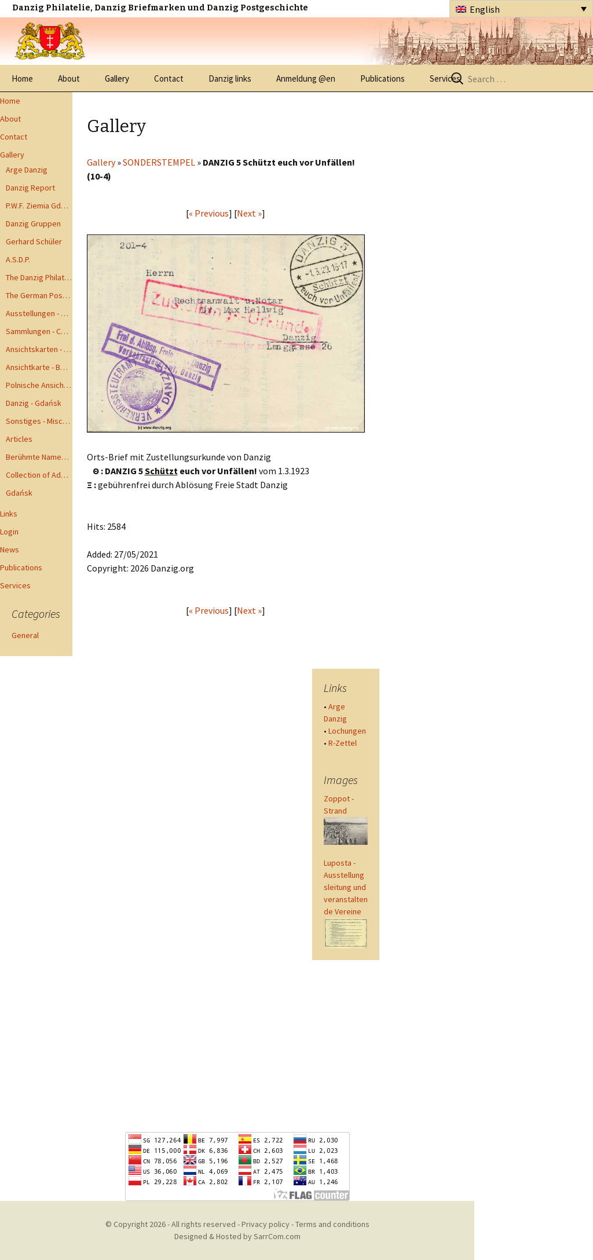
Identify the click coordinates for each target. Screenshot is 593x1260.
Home (22, 78)
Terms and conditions (332, 1224)
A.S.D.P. (18, 259)
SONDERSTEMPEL (159, 162)
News (9, 549)
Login (9, 531)
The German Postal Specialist (39, 295)
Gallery (117, 78)
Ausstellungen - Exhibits (39, 313)
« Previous (209, 213)
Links (8, 513)
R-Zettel (342, 743)
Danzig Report (30, 187)
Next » (249, 213)
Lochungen (347, 731)
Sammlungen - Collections (39, 331)
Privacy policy (265, 1224)
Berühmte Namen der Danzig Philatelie (39, 457)
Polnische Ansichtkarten (39, 385)
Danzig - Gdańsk (33, 403)
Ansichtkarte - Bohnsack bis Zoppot (39, 367)
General (25, 635)
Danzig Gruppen (33, 223)
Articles (19, 439)
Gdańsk (19, 493)
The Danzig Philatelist (39, 277)
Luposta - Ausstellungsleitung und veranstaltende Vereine (346, 887)
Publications (382, 78)
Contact (169, 78)
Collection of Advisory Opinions (39, 475)
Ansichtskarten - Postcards (39, 349)
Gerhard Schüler (34, 241)
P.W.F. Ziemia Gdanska (39, 205)
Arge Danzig (26, 169)
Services (445, 78)
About (69, 78)
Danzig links (229, 78)
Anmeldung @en (305, 78)
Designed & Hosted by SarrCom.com (237, 1236)
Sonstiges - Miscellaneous (39, 421)
